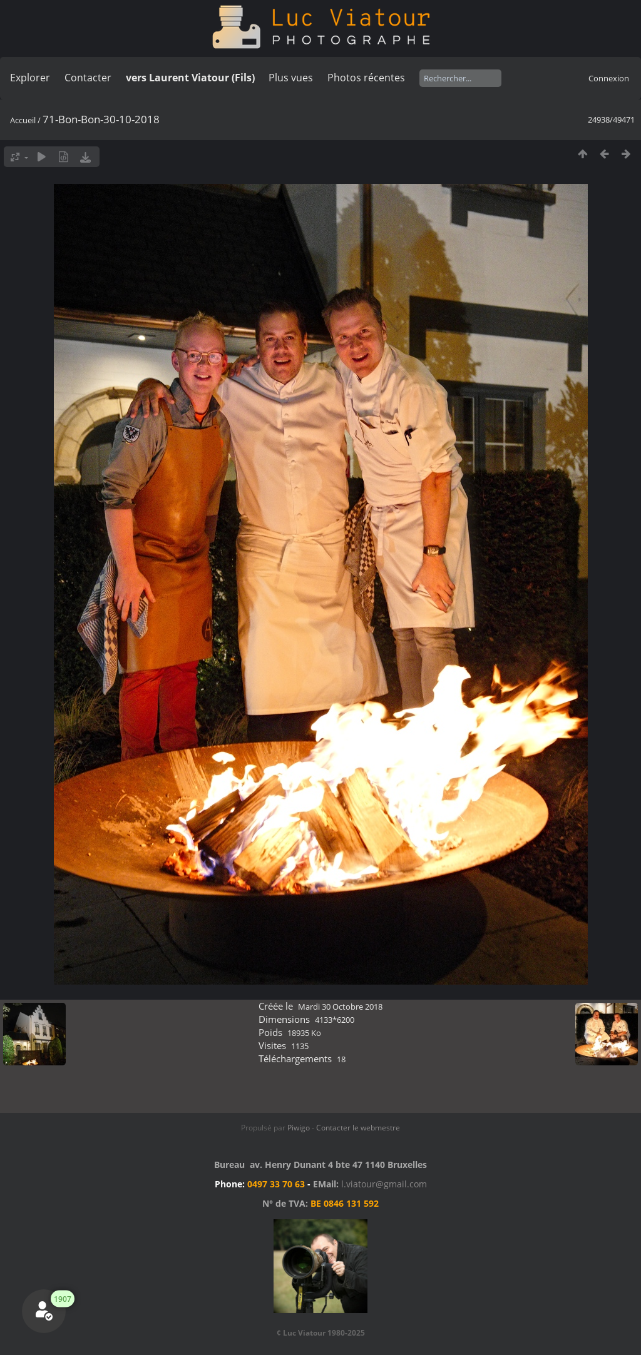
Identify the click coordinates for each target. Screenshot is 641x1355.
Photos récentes (366, 77)
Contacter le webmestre (358, 1127)
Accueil (23, 120)
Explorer (30, 77)
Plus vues (291, 77)
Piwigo (298, 1127)
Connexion (608, 78)
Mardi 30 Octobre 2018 (340, 1006)
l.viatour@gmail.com (384, 1184)
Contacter (87, 77)
